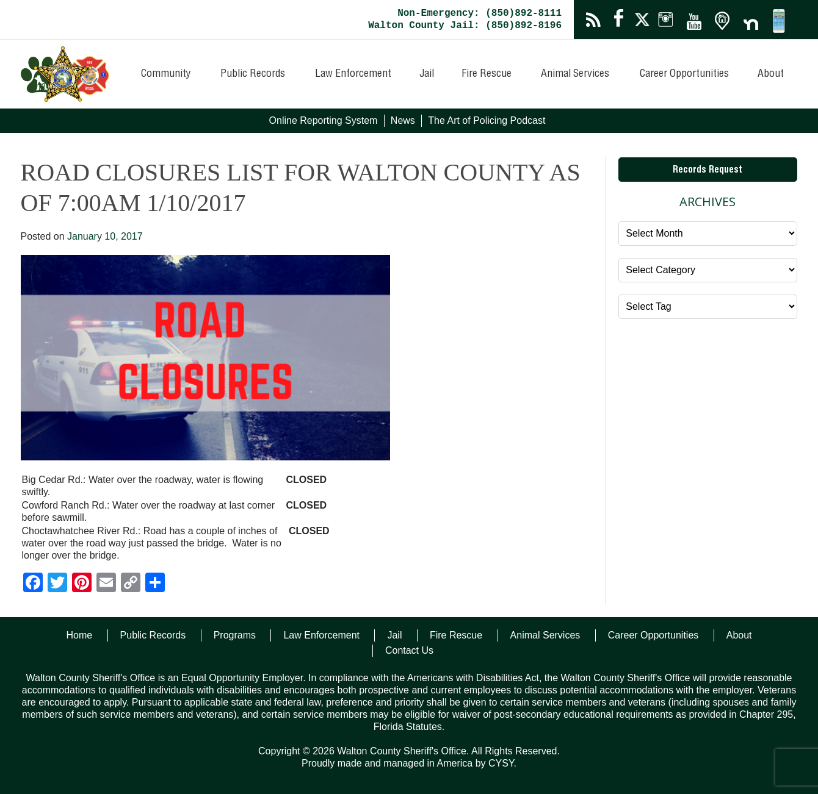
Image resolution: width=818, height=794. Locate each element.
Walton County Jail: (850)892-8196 (465, 25)
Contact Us (409, 650)
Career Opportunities (684, 74)
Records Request (707, 171)
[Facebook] (33, 584)
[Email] (106, 584)
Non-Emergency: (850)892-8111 (479, 13)
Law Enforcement (353, 74)
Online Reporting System (323, 120)
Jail (426, 74)
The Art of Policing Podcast (486, 120)
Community (166, 74)
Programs (235, 635)
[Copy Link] (130, 584)
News (403, 120)
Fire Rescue (486, 74)
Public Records (252, 74)
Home (79, 635)
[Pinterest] (82, 584)
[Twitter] (57, 584)
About (771, 74)
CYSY (501, 763)
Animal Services (575, 74)
